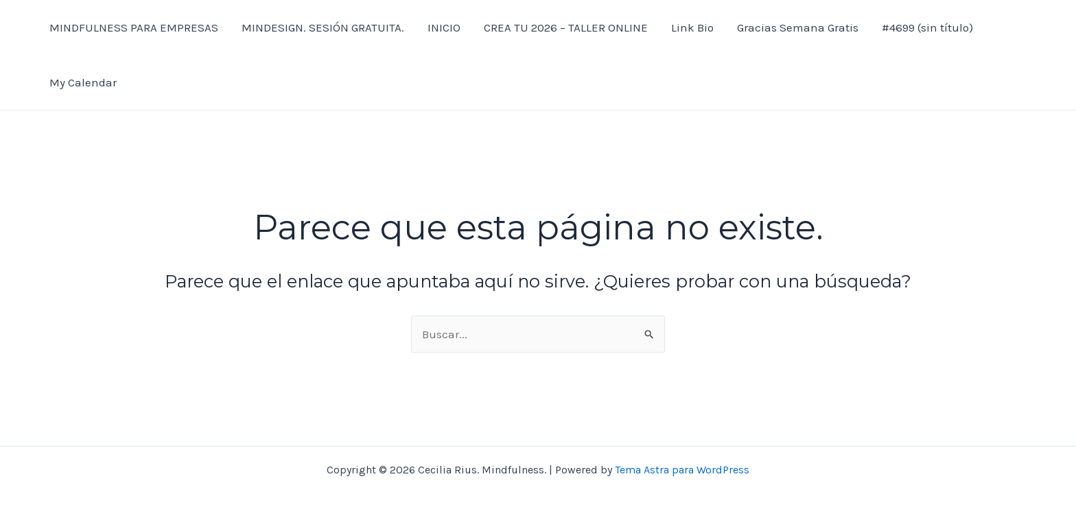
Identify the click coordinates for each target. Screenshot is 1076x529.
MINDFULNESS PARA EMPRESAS (133, 27)
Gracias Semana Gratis (797, 27)
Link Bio (692, 27)
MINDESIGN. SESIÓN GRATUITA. (323, 27)
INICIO (444, 27)
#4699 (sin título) (927, 27)
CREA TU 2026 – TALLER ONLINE (566, 27)
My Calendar (83, 82)
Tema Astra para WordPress (682, 469)
